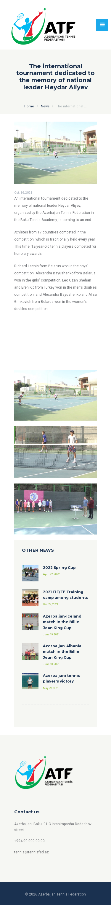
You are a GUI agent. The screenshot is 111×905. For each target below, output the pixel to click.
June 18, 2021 (51, 664)
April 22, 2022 (51, 574)
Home (29, 106)
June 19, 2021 (51, 634)
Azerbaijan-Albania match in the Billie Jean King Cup (62, 651)
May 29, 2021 (51, 688)
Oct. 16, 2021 (23, 192)
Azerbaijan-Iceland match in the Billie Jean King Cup (62, 622)
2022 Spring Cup (59, 567)
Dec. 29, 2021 (50, 604)
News (45, 106)
